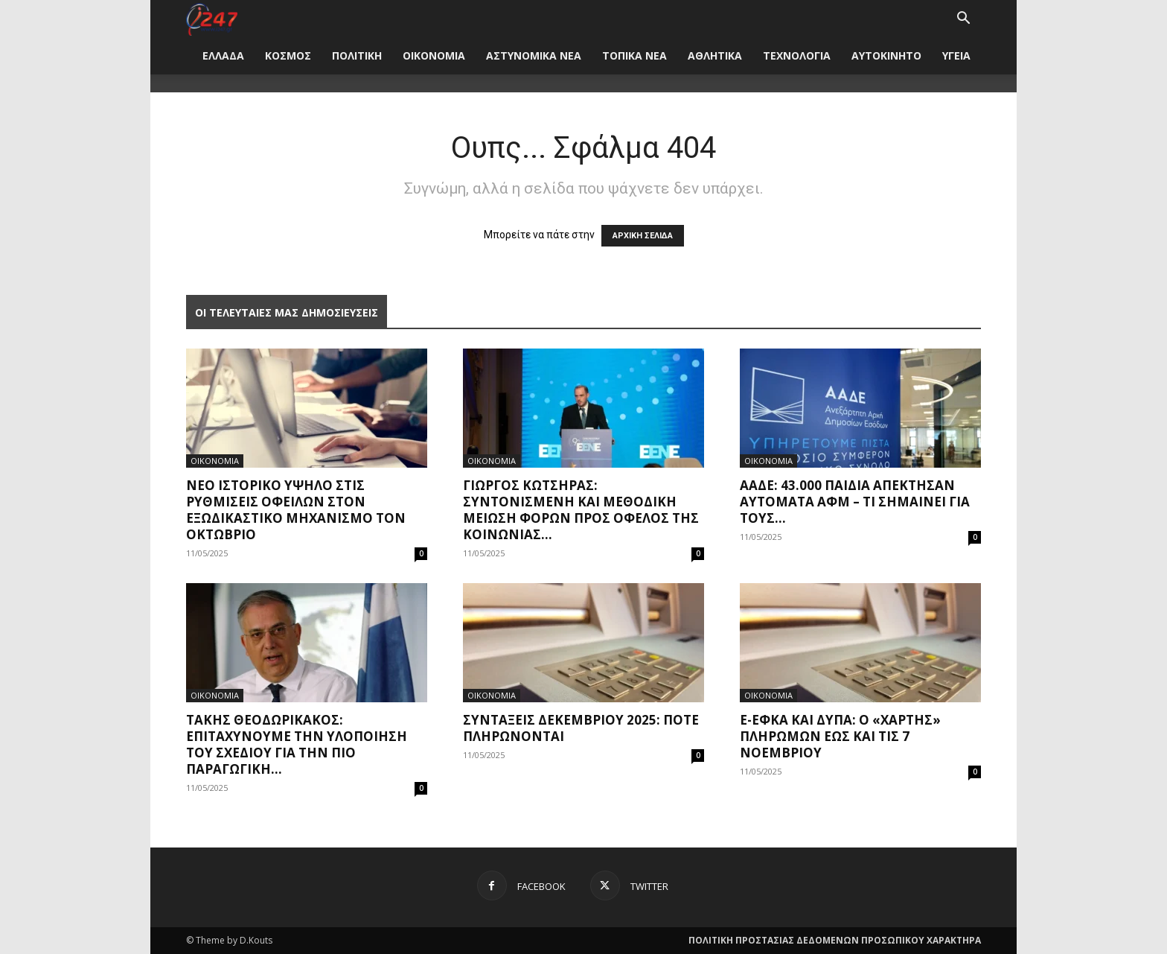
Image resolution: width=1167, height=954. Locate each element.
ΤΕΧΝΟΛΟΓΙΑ (797, 55)
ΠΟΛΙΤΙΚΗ (357, 55)
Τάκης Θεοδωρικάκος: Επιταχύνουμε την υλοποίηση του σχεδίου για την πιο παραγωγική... (296, 744)
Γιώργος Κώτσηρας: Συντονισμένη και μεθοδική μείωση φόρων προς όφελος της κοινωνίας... (581, 510)
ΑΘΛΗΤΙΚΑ (715, 55)
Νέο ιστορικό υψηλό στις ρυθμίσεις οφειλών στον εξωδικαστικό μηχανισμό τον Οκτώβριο (296, 510)
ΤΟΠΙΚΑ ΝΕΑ (634, 55)
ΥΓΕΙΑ (956, 55)
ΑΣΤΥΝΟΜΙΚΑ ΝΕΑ (533, 55)
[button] (963, 20)
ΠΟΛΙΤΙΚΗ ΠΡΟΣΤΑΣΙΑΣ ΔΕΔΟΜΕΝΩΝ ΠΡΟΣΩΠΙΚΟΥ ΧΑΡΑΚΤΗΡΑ (834, 940)
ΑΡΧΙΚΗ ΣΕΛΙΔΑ (643, 236)
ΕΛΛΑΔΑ (223, 55)
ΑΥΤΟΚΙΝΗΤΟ (886, 55)
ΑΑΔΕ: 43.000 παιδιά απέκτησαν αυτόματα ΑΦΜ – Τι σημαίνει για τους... (855, 502)
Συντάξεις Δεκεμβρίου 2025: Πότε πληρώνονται (581, 728)
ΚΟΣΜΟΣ (288, 55)
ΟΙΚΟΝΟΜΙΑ (434, 55)
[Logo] (211, 18)
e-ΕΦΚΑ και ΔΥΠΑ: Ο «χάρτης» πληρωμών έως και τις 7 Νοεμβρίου (840, 736)
